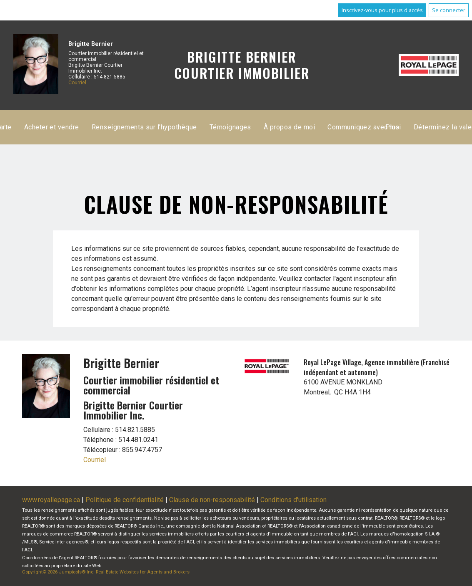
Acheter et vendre (315, 127)
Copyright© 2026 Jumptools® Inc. (58, 572)
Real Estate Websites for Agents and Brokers (143, 572)
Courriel (77, 83)
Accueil (140, 127)
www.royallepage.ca (51, 500)
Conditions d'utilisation (293, 500)
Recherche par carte (244, 127)
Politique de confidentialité (124, 500)
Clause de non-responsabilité (212, 500)
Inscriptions (182, 127)
